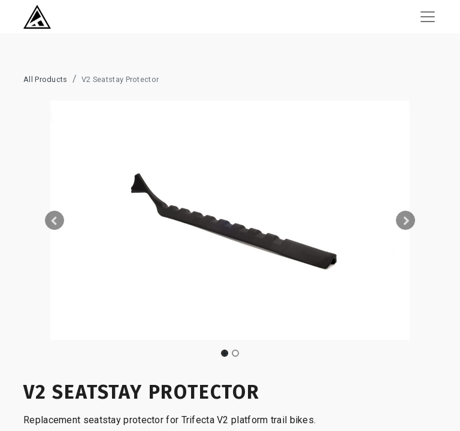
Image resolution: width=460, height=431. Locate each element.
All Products (45, 79)
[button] (54, 220)
